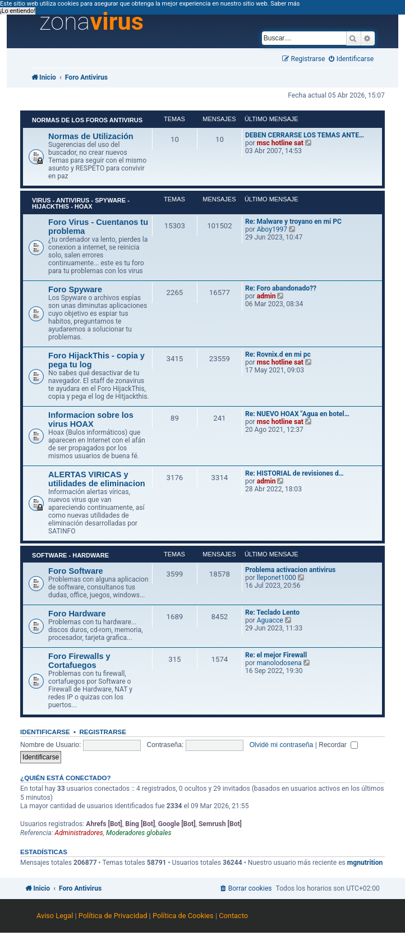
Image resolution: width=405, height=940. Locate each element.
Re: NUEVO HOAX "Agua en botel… (297, 414)
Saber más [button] (285, 3)
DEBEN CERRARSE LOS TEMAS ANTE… (304, 135)
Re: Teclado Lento (272, 612)
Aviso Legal (54, 915)
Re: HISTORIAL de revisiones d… (294, 473)
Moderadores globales (139, 833)
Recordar (338, 745)
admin (266, 296)
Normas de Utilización (91, 136)
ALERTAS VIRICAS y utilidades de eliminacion (96, 479)
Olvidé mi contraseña (282, 745)
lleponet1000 (276, 578)
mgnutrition (365, 863)
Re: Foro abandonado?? (280, 288)
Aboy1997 (272, 229)
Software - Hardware (70, 555)
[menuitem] (351, 59)
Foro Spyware (75, 289)
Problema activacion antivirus (290, 570)
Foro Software (75, 570)
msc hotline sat (280, 143)
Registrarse (103, 732)
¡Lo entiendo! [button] (17, 11)
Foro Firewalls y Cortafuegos (79, 661)
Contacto (233, 915)
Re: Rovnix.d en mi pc (278, 354)
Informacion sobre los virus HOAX (91, 419)
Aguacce (270, 620)
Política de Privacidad (113, 915)
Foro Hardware (76, 613)
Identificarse (45, 732)
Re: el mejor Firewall (276, 655)
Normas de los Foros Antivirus (87, 120)
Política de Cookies (183, 915)
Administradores (79, 833)
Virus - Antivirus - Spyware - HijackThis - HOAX (81, 203)
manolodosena (279, 663)
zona (91, 22)
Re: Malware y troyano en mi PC (293, 221)
